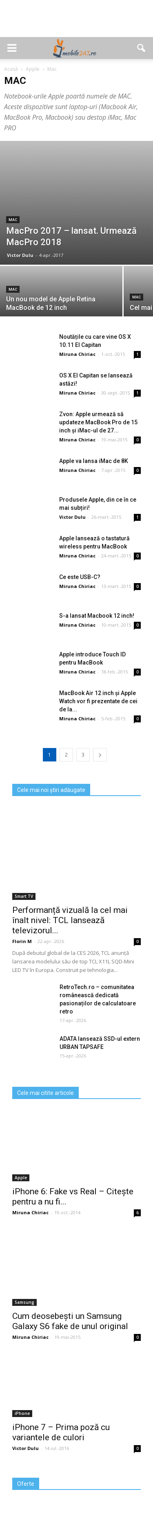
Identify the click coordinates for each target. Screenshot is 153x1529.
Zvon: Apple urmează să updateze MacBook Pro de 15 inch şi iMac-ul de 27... (98, 422)
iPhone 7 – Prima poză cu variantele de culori (61, 1432)
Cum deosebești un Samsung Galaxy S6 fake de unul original (70, 1321)
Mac (13, 220)
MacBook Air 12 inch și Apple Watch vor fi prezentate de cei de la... (98, 701)
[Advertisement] (76, 23)
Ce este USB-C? (79, 577)
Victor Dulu (20, 255)
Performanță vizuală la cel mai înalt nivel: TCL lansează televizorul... (70, 920)
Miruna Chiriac (77, 354)
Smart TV (24, 896)
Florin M (22, 941)
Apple (21, 1177)
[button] (141, 48)
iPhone (22, 1413)
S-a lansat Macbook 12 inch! (96, 615)
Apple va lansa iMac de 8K (93, 461)
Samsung (24, 1302)
